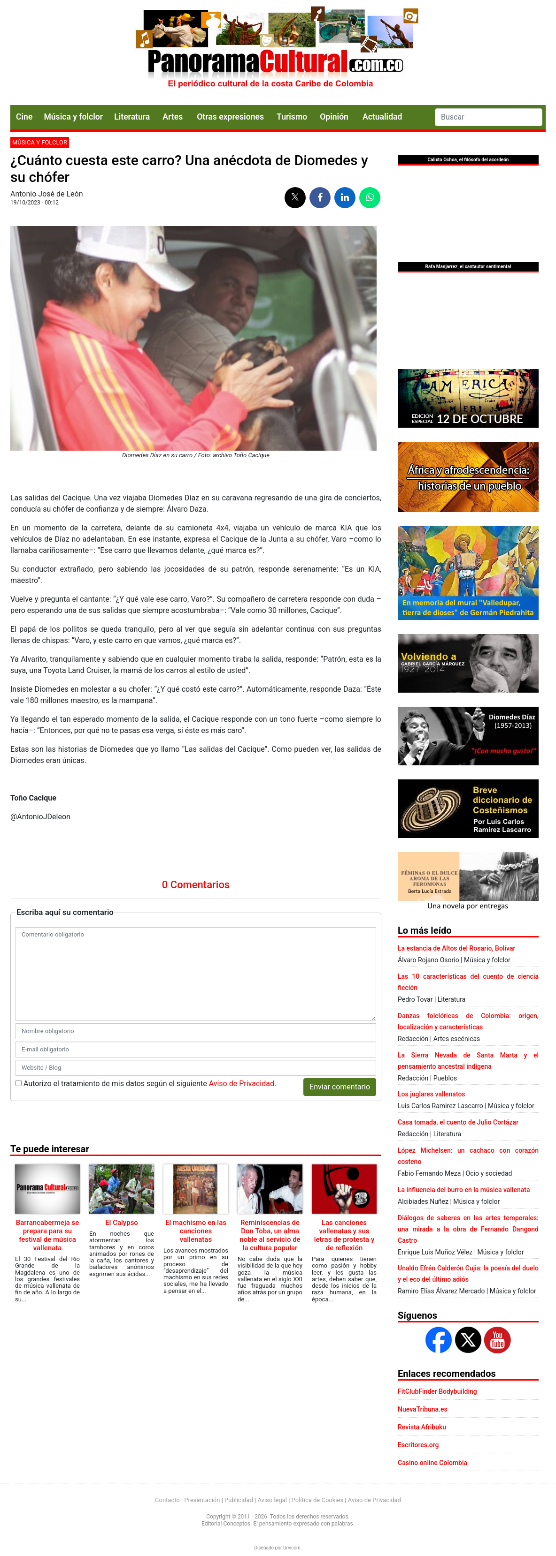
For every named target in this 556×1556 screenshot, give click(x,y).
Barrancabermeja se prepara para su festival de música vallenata (47, 1235)
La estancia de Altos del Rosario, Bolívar (456, 948)
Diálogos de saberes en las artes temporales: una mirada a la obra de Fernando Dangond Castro (468, 1229)
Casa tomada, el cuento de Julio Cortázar (458, 1122)
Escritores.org (418, 1445)
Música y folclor (73, 116)
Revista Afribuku (422, 1427)
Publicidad (238, 1499)
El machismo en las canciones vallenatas (195, 1231)
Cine (24, 116)
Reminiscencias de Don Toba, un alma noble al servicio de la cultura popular (269, 1235)
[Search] (488, 117)
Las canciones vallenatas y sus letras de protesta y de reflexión (344, 1235)
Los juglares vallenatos (431, 1094)
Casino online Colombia (432, 1462)
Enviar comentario (339, 1086)
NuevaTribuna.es (423, 1409)
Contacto (167, 1499)
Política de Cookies (318, 1499)
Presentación (202, 1499)
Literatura (132, 116)
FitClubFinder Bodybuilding (437, 1391)
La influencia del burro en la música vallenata (464, 1189)
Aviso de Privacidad (241, 1083)
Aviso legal (272, 1499)
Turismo (292, 116)
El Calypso (121, 1222)
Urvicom (292, 1547)
